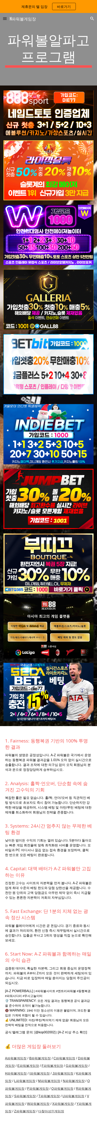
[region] (48, 6)
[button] (5, 18)
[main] (48, 49)
